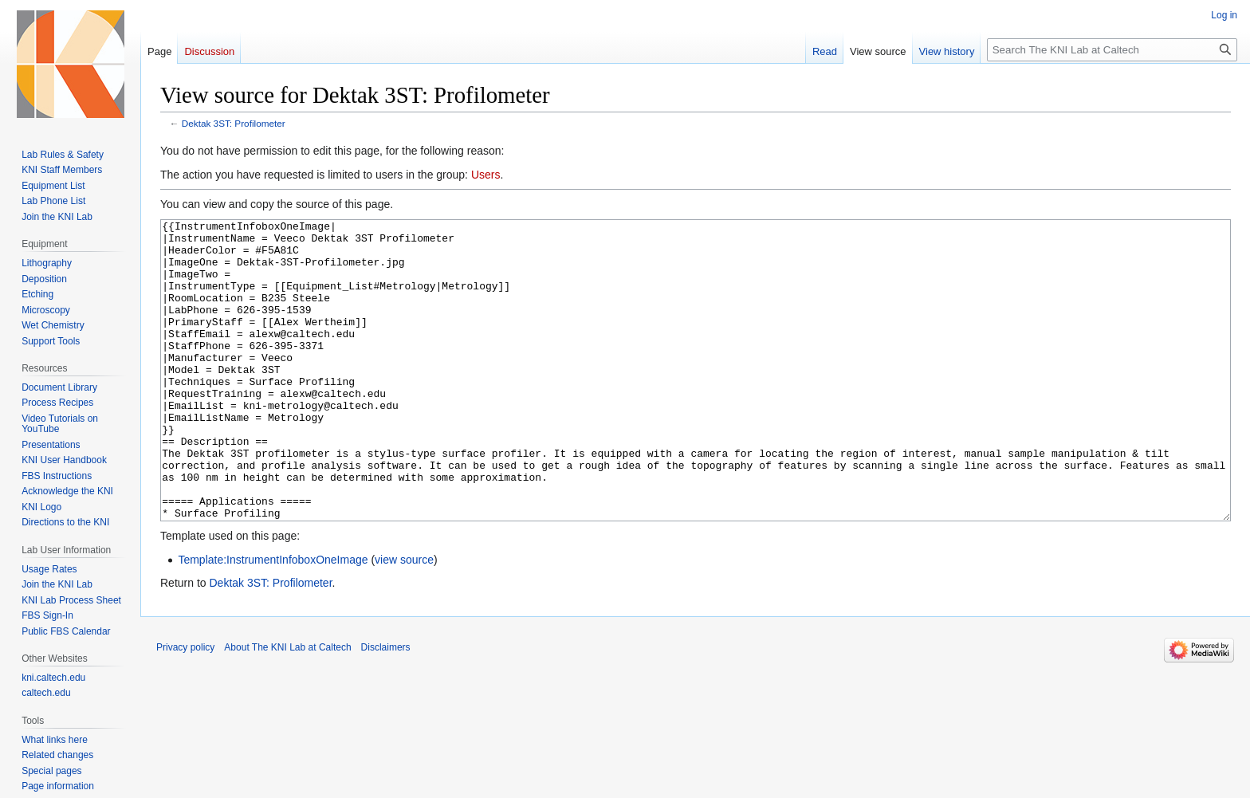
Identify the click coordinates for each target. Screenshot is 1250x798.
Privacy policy (185, 707)
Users (486, 174)
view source (404, 619)
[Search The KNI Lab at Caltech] (1112, 49)
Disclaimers (386, 707)
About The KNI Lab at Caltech (287, 707)
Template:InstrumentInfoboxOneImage (273, 619)
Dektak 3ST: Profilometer (233, 123)
